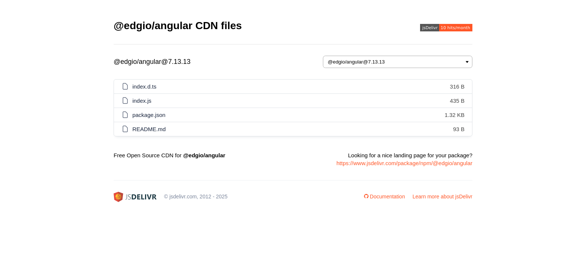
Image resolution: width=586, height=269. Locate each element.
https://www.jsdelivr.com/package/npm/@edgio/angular (404, 163)
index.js (141, 101)
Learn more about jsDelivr (442, 197)
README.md (149, 129)
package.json (148, 115)
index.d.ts (144, 86)
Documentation (384, 197)
